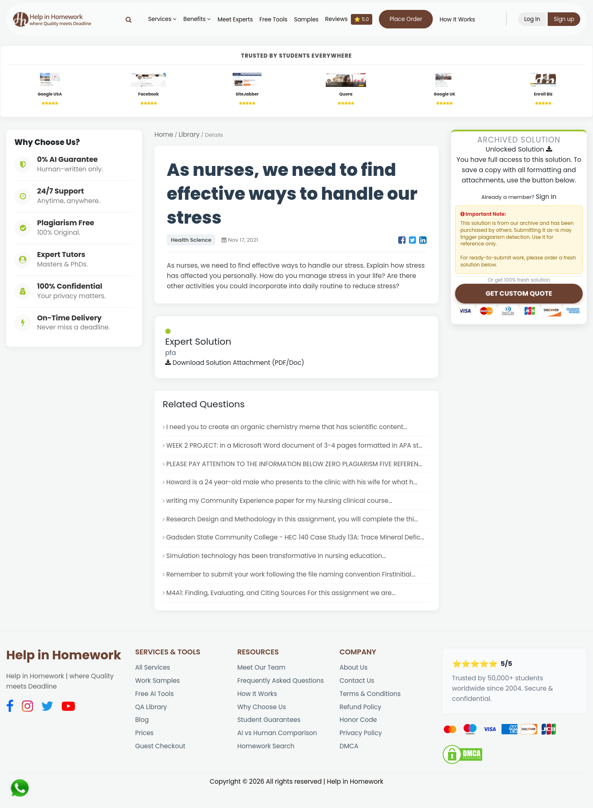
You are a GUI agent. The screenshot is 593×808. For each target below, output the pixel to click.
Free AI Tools (155, 713)
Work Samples (158, 699)
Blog (142, 740)
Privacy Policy (361, 754)
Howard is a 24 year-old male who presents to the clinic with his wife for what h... (295, 486)
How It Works (456, 19)
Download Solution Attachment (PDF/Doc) (236, 364)
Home (164, 136)
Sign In (546, 198)
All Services (153, 686)
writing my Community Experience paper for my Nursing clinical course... (282, 505)
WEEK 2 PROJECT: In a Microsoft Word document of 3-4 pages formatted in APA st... (298, 448)
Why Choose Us (262, 726)
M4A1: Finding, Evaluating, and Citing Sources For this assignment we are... (284, 610)
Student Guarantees (269, 740)
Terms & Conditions (370, 713)
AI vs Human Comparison (278, 754)
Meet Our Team (262, 686)
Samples (306, 19)
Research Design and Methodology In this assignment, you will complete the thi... (295, 524)
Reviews (348, 19)
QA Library (151, 726)
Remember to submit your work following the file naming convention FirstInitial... (294, 591)
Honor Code (358, 740)
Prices (144, 754)
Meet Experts (234, 19)
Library (190, 136)
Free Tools (273, 19)
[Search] (128, 19)
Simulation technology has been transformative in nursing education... (279, 572)
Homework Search (266, 767)
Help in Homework (63, 673)
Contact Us (357, 699)
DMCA (349, 767)
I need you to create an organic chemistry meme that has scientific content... (290, 429)
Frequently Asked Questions (281, 699)
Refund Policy (360, 726)
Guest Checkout (161, 767)
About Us (353, 686)
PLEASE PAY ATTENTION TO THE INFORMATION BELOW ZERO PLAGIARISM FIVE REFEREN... (297, 467)
